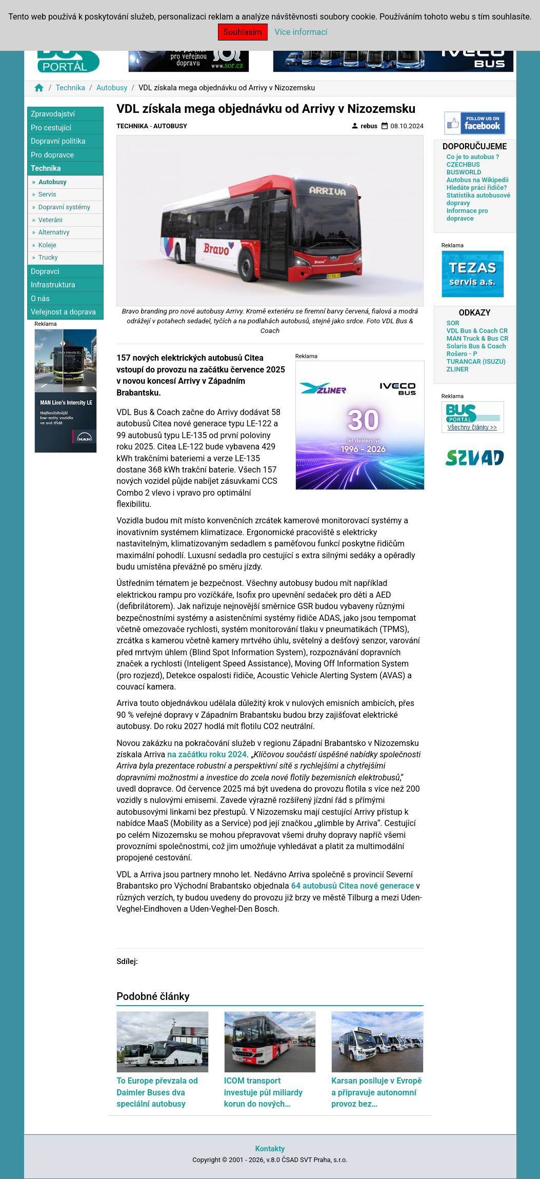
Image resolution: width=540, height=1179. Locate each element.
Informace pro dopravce (467, 214)
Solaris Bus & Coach (476, 346)
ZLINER (458, 369)
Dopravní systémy (64, 207)
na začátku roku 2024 (207, 754)
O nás (40, 298)
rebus (364, 126)
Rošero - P (462, 354)
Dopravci (45, 271)
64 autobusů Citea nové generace (352, 886)
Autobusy (111, 88)
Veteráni (50, 220)
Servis (47, 194)
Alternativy (53, 232)
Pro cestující (51, 128)
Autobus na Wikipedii (478, 180)
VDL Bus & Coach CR (477, 331)
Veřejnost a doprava (63, 312)
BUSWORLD (464, 172)
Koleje (47, 245)
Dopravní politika (58, 141)
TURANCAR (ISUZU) (476, 361)
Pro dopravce (52, 155)
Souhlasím (243, 32)
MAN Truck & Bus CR (478, 338)
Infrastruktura (53, 285)
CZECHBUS (463, 164)
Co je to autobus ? (473, 157)
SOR (453, 323)
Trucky (48, 257)
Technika (70, 88)
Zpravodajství (53, 114)
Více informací (301, 32)
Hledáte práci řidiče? (477, 187)
